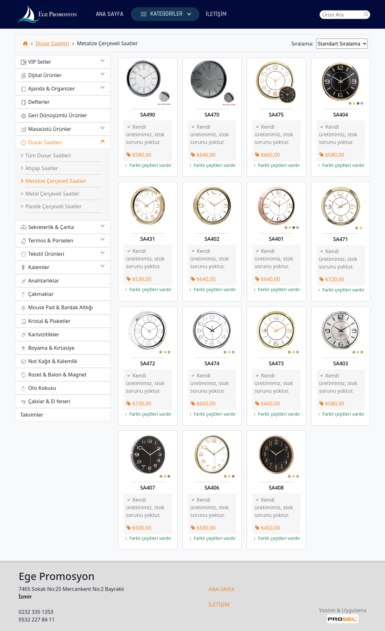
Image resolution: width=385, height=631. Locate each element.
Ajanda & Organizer (62, 88)
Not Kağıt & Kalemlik (48, 361)
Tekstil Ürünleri (62, 254)
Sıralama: (303, 43)
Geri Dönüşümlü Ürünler (53, 115)
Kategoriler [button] (165, 14)
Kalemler (62, 267)
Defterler (35, 102)
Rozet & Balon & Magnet (53, 374)
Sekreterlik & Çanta (62, 227)
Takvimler (31, 414)
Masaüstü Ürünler (62, 129)
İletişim (216, 14)
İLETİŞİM (219, 604)
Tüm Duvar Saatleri (45, 155)
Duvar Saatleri (52, 43)
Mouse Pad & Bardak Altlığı (56, 307)
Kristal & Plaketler (45, 321)
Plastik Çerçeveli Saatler (51, 206)
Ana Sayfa (109, 14)
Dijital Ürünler (62, 75)
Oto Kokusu (38, 388)
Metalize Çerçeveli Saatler (53, 180)
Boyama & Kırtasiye (47, 348)
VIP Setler (62, 62)
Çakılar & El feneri (45, 401)
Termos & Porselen (62, 240)
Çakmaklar (37, 294)
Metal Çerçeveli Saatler (50, 193)
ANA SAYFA (222, 589)
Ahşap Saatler (39, 168)
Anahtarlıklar (39, 280)
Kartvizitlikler (39, 334)
